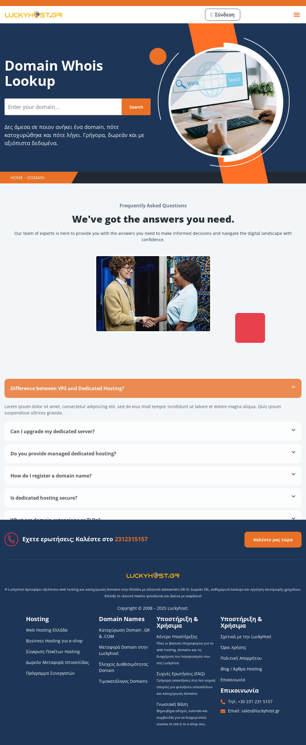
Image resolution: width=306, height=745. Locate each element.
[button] (297, 15)
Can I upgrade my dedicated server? (52, 502)
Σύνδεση (225, 14)
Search (136, 107)
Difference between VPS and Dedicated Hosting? (67, 459)
